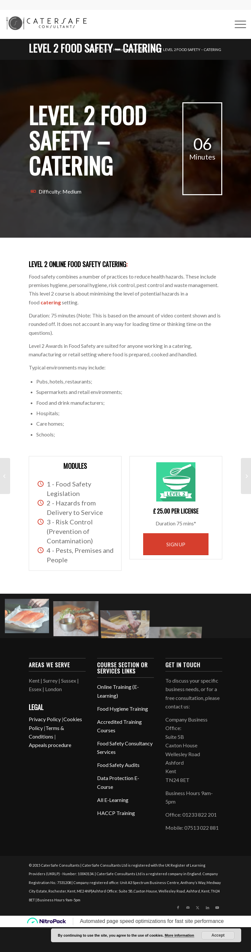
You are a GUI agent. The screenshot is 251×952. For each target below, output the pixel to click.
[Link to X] (198, 907)
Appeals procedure (50, 745)
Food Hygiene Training (122, 709)
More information (179, 935)
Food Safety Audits (118, 765)
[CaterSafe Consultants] (46, 23)
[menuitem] (237, 24)
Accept (218, 935)
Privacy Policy (45, 719)
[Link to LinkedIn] (207, 907)
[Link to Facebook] (178, 907)
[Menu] (237, 24)
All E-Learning (112, 800)
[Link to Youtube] (217, 907)
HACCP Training (116, 813)
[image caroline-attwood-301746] (29, 618)
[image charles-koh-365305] (78, 618)
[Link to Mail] (188, 907)
